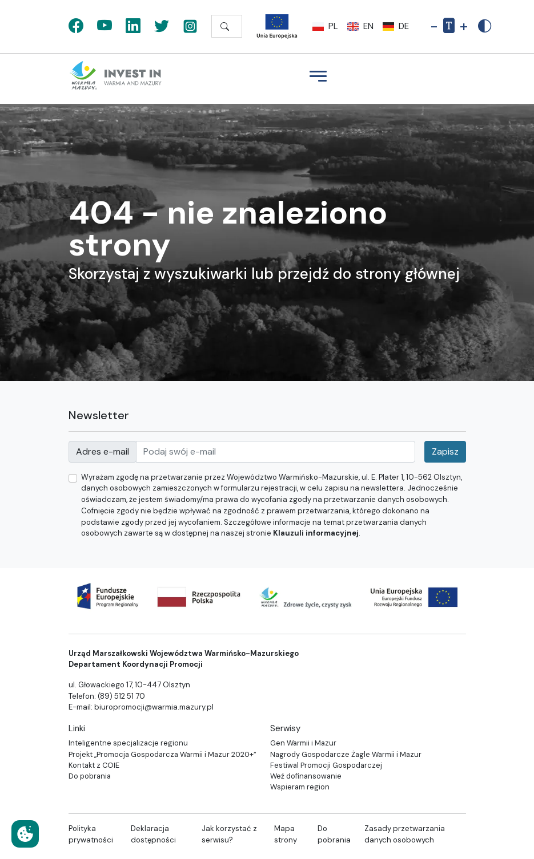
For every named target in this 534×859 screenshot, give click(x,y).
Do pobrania (90, 776)
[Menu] (318, 77)
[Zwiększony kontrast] (484, 26)
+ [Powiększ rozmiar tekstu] (464, 26)
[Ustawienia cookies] (25, 834)
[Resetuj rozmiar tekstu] (449, 27)
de (396, 26)
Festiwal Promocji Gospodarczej (326, 765)
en (360, 26)
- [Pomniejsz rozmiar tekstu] (434, 26)
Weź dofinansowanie (306, 776)
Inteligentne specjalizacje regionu (128, 743)
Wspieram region (300, 787)
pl (325, 26)
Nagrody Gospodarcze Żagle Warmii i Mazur (345, 754)
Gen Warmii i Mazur (303, 743)
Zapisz (445, 451)
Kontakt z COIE (94, 765)
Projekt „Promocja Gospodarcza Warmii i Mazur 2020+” (162, 754)
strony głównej (407, 273)
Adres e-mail (102, 451)
